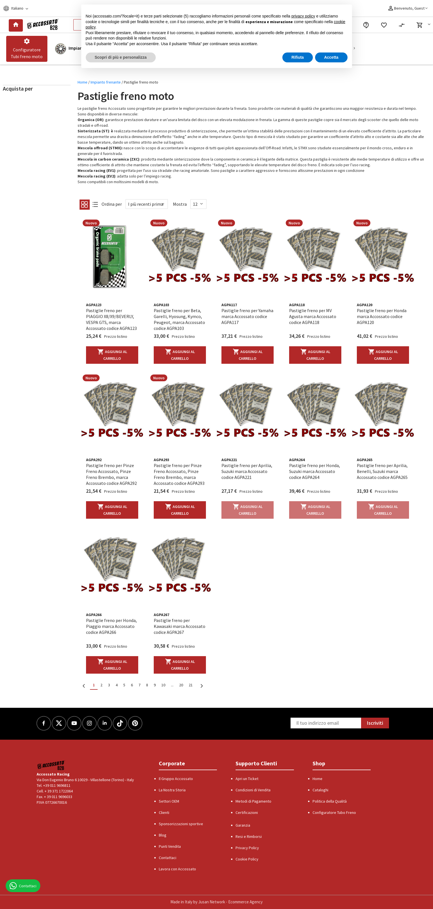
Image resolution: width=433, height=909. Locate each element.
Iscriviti (375, 723)
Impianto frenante (106, 82)
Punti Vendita (170, 846)
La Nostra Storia (172, 789)
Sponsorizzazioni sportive (181, 823)
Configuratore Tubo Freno (334, 812)
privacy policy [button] (303, 16)
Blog (162, 835)
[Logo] (41, 25)
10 (163, 684)
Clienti (164, 812)
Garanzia (243, 825)
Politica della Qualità (330, 801)
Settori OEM (169, 801)
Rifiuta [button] (297, 57)
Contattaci (167, 857)
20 (181, 684)
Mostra (180, 204)
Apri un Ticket (247, 778)
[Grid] (84, 206)
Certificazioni (247, 812)
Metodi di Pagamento (253, 801)
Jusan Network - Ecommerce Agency (230, 901)
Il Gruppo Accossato (176, 778)
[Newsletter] (326, 723)
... (172, 684)
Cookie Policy (247, 859)
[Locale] (19, 8)
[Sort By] (147, 204)
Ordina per (112, 204)
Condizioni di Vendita (253, 789)
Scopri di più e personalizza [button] (121, 57)
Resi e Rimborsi (249, 836)
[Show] (198, 204)
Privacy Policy (247, 847)
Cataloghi (320, 789)
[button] (424, 25)
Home (83, 82)
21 (191, 684)
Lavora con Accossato (177, 868)
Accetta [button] (331, 57)
